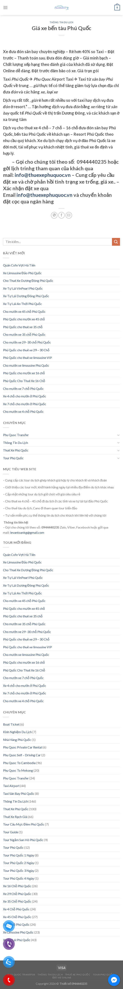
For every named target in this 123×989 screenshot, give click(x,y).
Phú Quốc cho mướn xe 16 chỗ (24, 373)
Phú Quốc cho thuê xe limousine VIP (27, 357)
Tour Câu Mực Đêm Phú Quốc (23, 824)
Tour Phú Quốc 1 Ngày (18, 855)
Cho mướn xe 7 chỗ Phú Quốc (23, 388)
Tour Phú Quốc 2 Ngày (18, 863)
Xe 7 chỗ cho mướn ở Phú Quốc (24, 404)
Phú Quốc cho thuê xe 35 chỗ (23, 327)
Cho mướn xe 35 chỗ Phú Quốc (24, 334)
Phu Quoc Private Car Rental (22, 747)
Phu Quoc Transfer (16, 435)
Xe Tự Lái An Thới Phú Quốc (22, 304)
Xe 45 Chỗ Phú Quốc (17, 917)
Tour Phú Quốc (13, 458)
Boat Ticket (11, 724)
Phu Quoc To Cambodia (19, 763)
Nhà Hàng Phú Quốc (17, 740)
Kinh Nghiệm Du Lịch (17, 732)
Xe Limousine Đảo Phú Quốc (22, 273)
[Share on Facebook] (61, 215)
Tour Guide (10, 832)
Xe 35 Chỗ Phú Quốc (17, 901)
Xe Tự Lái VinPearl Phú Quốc (23, 288)
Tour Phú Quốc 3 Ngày (18, 870)
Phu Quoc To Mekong (18, 770)
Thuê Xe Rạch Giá (15, 817)
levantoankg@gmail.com (27, 532)
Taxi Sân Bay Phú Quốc (18, 793)
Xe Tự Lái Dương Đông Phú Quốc (26, 296)
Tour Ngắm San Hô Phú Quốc (23, 840)
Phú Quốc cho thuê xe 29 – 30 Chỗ (26, 350)
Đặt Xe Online (62, 977)
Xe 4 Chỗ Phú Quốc (16, 909)
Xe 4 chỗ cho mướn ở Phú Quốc (24, 396)
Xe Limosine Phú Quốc (18, 932)
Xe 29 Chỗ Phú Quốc (17, 894)
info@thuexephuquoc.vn (43, 175)
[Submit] (116, 242)
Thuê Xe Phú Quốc (15, 450)
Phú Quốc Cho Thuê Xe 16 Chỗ (24, 381)
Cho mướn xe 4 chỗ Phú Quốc (23, 411)
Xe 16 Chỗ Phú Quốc (17, 886)
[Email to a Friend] (68, 215)
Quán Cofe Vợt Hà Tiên (19, 265)
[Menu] (5, 7)
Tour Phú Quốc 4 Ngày (18, 878)
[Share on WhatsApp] (54, 215)
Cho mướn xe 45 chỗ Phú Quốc (24, 311)
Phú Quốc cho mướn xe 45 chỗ (24, 319)
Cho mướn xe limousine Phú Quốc (26, 365)
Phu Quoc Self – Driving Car (22, 755)
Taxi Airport (11, 786)
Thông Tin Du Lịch (61, 22)
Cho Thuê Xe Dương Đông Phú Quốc (28, 280)
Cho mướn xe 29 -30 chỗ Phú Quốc (27, 342)
